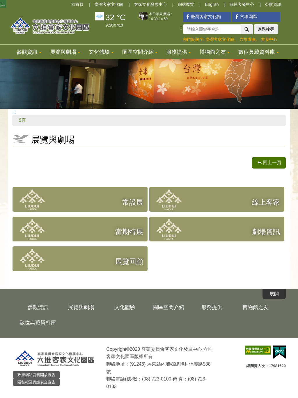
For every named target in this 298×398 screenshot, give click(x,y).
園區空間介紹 (139, 52)
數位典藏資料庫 (258, 52)
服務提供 (178, 52)
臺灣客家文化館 (109, 4)
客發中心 (269, 39)
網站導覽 (186, 4)
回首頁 (77, 4)
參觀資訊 (29, 52)
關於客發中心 (242, 4)
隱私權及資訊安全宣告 (36, 382)
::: (3, 3)
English (212, 4)
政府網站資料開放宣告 (36, 375)
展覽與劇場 (65, 52)
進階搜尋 (266, 29)
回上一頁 (272, 162)
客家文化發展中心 (150, 4)
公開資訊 (273, 4)
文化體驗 (101, 52)
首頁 (22, 120)
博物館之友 (215, 52)
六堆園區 (245, 16)
